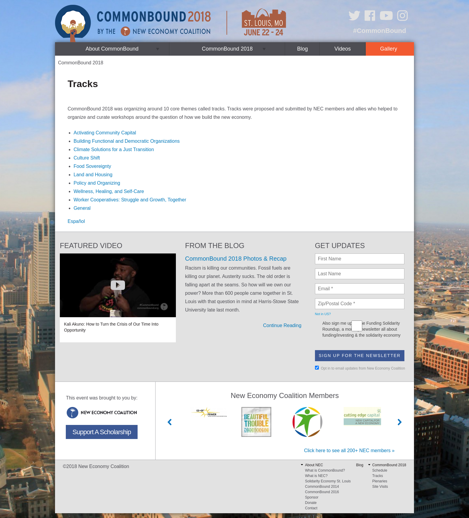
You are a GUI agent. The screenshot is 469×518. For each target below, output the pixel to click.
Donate (311, 503)
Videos (342, 49)
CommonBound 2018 (227, 49)
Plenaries (379, 481)
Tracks (377, 476)
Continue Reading (282, 325)
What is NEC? (316, 476)
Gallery (388, 49)
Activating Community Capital (105, 132)
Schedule (379, 470)
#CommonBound (379, 30)
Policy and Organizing (97, 183)
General (82, 208)
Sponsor (312, 497)
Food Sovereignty (92, 166)
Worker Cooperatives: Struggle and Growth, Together (130, 199)
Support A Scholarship (101, 432)
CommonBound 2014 (322, 486)
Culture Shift (87, 157)
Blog (302, 49)
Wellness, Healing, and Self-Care (109, 191)
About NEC (314, 465)
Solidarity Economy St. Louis (328, 481)
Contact (311, 508)
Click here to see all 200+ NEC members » (349, 450)
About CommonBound (112, 49)
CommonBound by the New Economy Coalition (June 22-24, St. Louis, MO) (171, 23)
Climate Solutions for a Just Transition (114, 149)
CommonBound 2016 (322, 492)
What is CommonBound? (325, 470)
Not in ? (323, 314)
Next (400, 422)
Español (76, 221)
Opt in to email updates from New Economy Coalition (360, 368)
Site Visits (380, 486)
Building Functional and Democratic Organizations (127, 141)
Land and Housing (93, 174)
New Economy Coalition (102, 412)
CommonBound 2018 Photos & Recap (236, 258)
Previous (170, 422)
